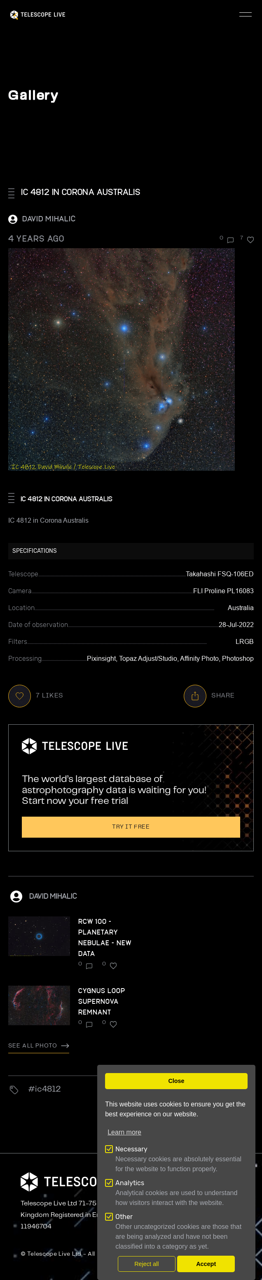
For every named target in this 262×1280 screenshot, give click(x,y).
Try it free (131, 827)
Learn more (124, 1132)
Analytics (129, 1183)
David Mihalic (49, 218)
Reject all (146, 1264)
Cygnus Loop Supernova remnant (101, 1001)
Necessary (131, 1149)
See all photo (38, 1046)
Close (176, 1081)
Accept (206, 1264)
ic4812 (48, 1089)
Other (124, 1217)
